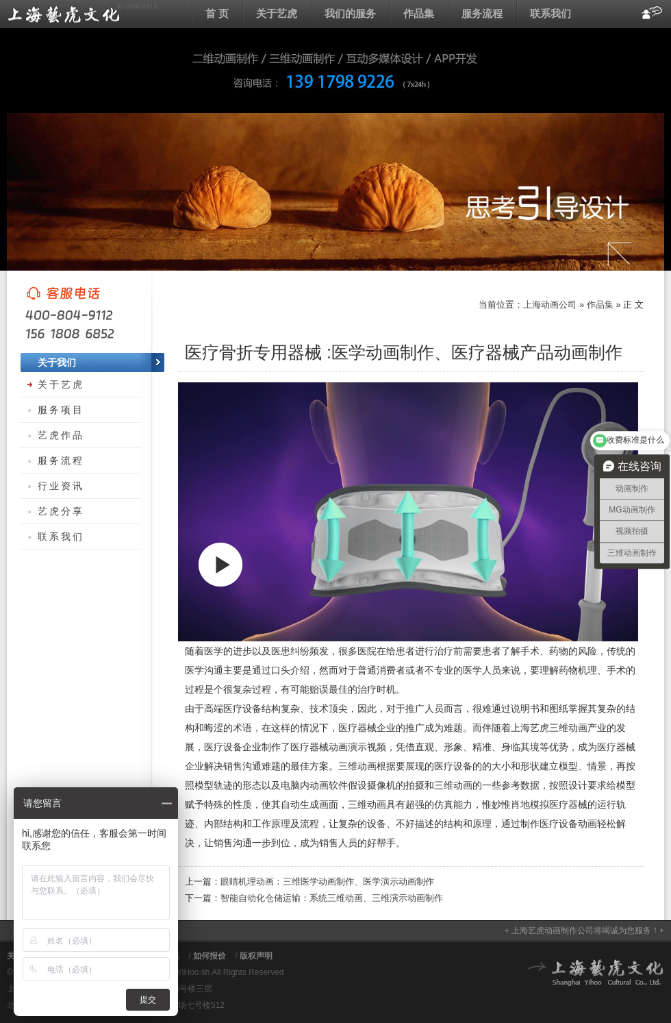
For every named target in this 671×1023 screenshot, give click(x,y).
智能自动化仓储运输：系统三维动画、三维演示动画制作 (331, 898)
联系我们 (550, 13)
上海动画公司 (82, 13)
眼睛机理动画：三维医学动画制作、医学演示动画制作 (327, 881)
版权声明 (256, 956)
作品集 (418, 13)
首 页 (217, 13)
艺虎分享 (61, 511)
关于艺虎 (276, 13)
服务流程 (482, 13)
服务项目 (61, 409)
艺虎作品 (61, 435)
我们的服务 (350, 13)
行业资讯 (61, 485)
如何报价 (209, 956)
